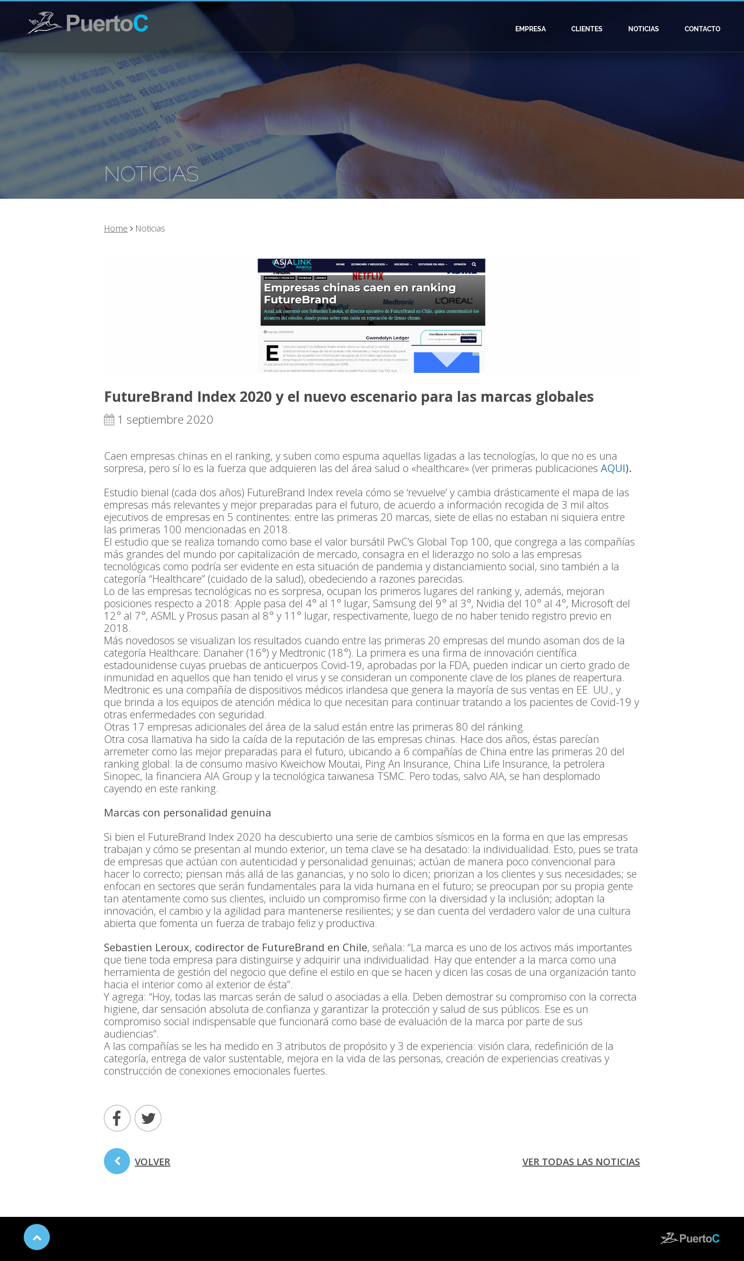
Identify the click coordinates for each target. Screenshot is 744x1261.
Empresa (530, 29)
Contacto (702, 29)
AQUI (613, 468)
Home (116, 228)
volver (137, 1164)
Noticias (643, 29)
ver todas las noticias (581, 1161)
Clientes (587, 29)
